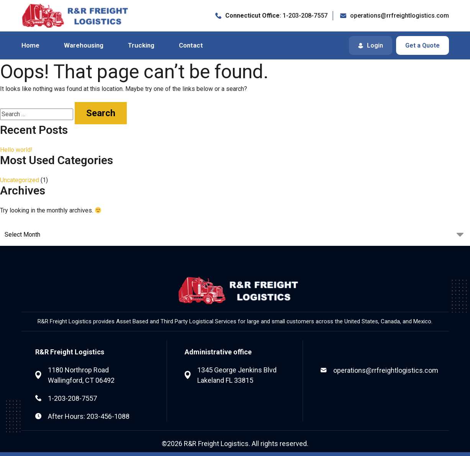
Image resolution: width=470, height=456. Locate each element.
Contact (191, 45)
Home (30, 45)
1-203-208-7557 (72, 398)
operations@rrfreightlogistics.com (385, 370)
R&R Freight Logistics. (217, 444)
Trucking (141, 45)
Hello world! (16, 149)
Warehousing (83, 45)
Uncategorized (19, 180)
